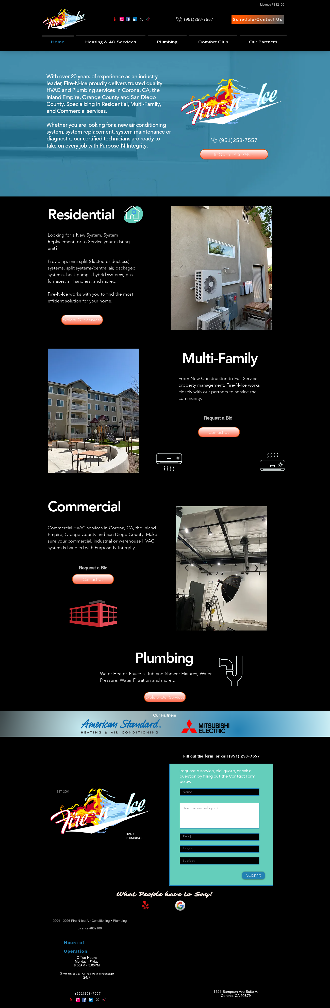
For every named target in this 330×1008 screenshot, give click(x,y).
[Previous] (181, 268)
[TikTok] (148, 19)
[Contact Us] (219, 432)
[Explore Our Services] (82, 320)
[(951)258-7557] (194, 19)
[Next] (261, 268)
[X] (141, 19)
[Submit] (253, 875)
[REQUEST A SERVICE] (234, 154)
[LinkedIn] (135, 19)
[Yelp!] (115, 19)
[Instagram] (122, 19)
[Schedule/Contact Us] (258, 19)
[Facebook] (128, 19)
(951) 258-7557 (244, 756)
